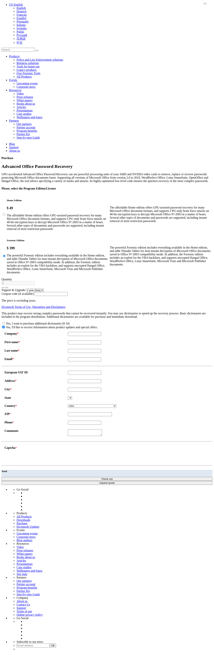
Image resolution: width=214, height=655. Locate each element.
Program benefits (27, 130)
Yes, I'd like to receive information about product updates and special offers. (50, 327)
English (21, 8)
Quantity (7, 279)
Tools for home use (28, 66)
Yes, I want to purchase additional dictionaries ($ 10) (36, 323)
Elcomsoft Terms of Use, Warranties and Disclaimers (33, 307)
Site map (22, 575)
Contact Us (23, 605)
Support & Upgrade (13, 290)
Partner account (26, 127)
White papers (25, 100)
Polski (20, 31)
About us (14, 150)
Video (20, 93)
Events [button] (13, 80)
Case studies (24, 113)
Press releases (25, 97)
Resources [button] (15, 90)
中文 (20, 42)
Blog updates (24, 541)
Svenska (22, 28)
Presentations (25, 110)
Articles (21, 107)
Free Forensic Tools (28, 73)
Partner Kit (23, 134)
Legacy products (26, 69)
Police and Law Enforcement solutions (40, 59)
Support (14, 147)
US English (16, 4)
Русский (22, 35)
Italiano (21, 25)
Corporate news (26, 86)
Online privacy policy (30, 615)
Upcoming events (27, 83)
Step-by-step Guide (28, 137)
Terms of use (24, 612)
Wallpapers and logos (29, 117)
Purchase (22, 524)
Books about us (26, 103)
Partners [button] (14, 120)
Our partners (24, 124)
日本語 (21, 38)
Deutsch (21, 11)
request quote (107, 484)
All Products (24, 76)
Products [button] (14, 56)
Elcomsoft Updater (28, 527)
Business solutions (28, 63)
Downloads (23, 521)
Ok (53, 646)
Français (22, 14)
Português (23, 21)
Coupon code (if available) (18, 293)
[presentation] (96, 454)
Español (21, 18)
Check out (107, 480)
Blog (12, 144)
